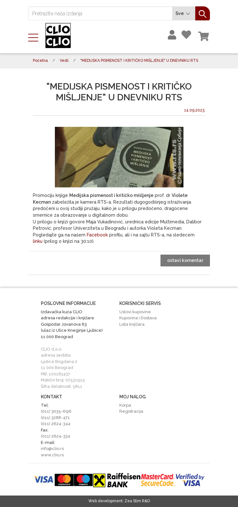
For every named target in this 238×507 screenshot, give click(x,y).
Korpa (125, 405)
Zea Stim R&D (137, 501)
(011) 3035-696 (56, 411)
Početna (40, 60)
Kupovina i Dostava (138, 317)
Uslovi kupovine (135, 311)
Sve (183, 13)
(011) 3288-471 (55, 417)
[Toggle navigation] (35, 37)
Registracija (131, 411)
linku (37, 241)
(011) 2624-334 (55, 436)
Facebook (97, 234)
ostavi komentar (185, 260)
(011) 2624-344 (56, 423)
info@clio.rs (52, 448)
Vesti (64, 60)
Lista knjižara (132, 324)
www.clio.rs (52, 455)
